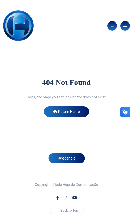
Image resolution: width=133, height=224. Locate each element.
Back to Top (66, 210)
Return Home (66, 112)
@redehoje (66, 158)
